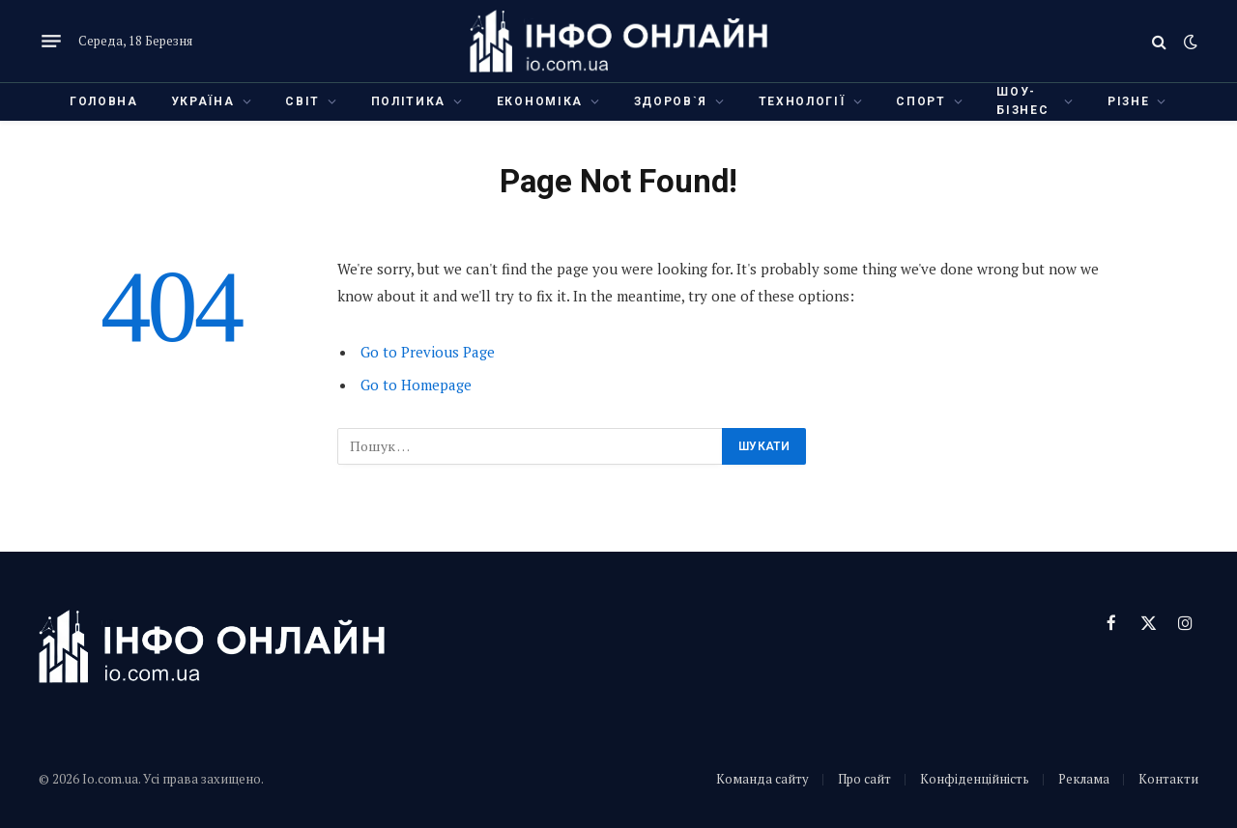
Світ (302, 101)
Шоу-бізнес (1022, 101)
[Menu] (51, 41)
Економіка (540, 101)
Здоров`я (670, 101)
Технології (802, 101)
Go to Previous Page (427, 351)
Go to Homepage (416, 384)
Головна (104, 101)
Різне (1128, 101)
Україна (203, 101)
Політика (408, 101)
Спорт (920, 101)
